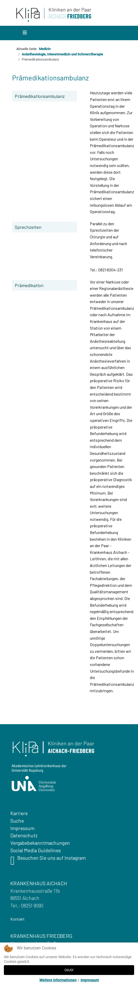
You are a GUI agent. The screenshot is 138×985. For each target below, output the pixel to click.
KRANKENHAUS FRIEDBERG (41, 936)
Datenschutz (24, 835)
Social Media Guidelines (35, 850)
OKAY (69, 970)
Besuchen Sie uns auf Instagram (48, 862)
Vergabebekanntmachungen (40, 843)
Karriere (19, 813)
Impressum (22, 828)
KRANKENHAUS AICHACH (38, 883)
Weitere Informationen (58, 980)
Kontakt (17, 918)
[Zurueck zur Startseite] (53, 14)
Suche (17, 821)
